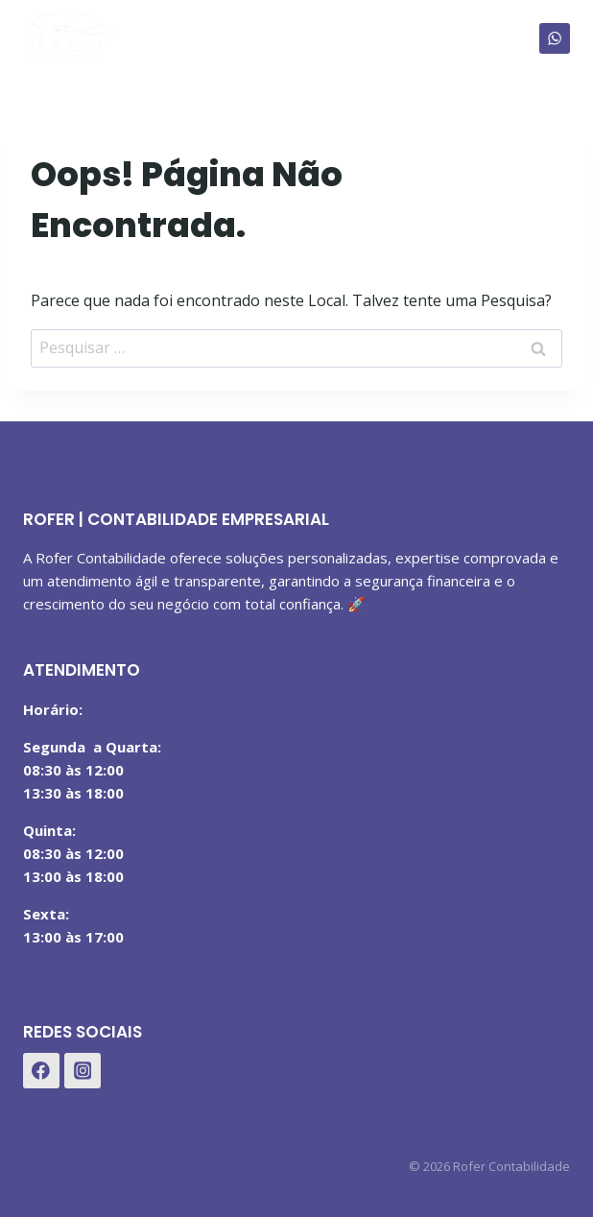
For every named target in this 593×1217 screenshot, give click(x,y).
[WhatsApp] (554, 38)
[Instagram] (82, 1071)
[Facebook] (41, 1071)
